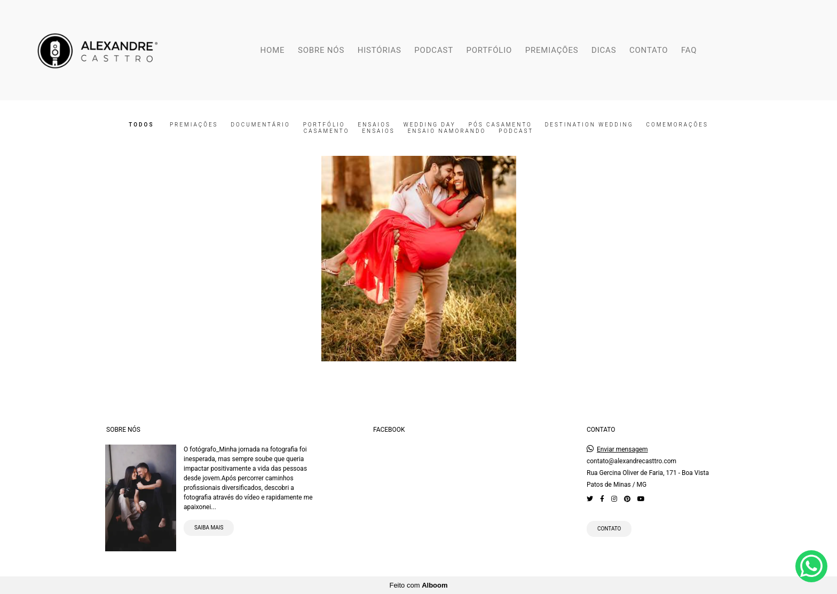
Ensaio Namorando (447, 131)
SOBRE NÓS (321, 50)
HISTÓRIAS (379, 50)
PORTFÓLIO (489, 50)
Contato (609, 529)
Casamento (327, 131)
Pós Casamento (500, 125)
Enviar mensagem (622, 449)
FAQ (689, 50)
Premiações (194, 125)
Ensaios (374, 125)
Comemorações (677, 125)
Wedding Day (430, 125)
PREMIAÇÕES (552, 50)
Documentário (260, 125)
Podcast (516, 131)
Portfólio (324, 125)
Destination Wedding (589, 125)
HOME (272, 50)
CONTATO (648, 50)
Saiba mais (208, 527)
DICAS (603, 50)
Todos (141, 125)
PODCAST (433, 50)
